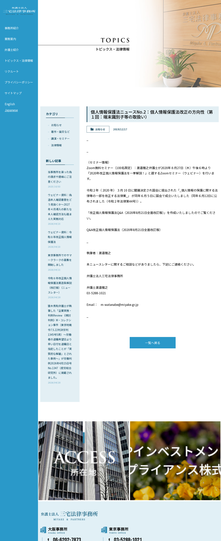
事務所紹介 (12, 33)
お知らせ (56, 125)
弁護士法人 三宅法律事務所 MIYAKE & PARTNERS (19, 13)
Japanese (11, 115)
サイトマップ (13, 98)
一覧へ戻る (152, 342)
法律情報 (56, 145)
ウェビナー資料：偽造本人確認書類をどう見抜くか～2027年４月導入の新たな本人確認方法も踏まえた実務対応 (60, 209)
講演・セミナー (60, 138)
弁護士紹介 (12, 55)
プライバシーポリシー (19, 87)
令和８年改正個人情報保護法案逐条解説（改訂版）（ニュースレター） (60, 287)
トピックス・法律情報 (19, 66)
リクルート (12, 77)
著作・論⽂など (60, 132)
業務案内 (10, 44)
